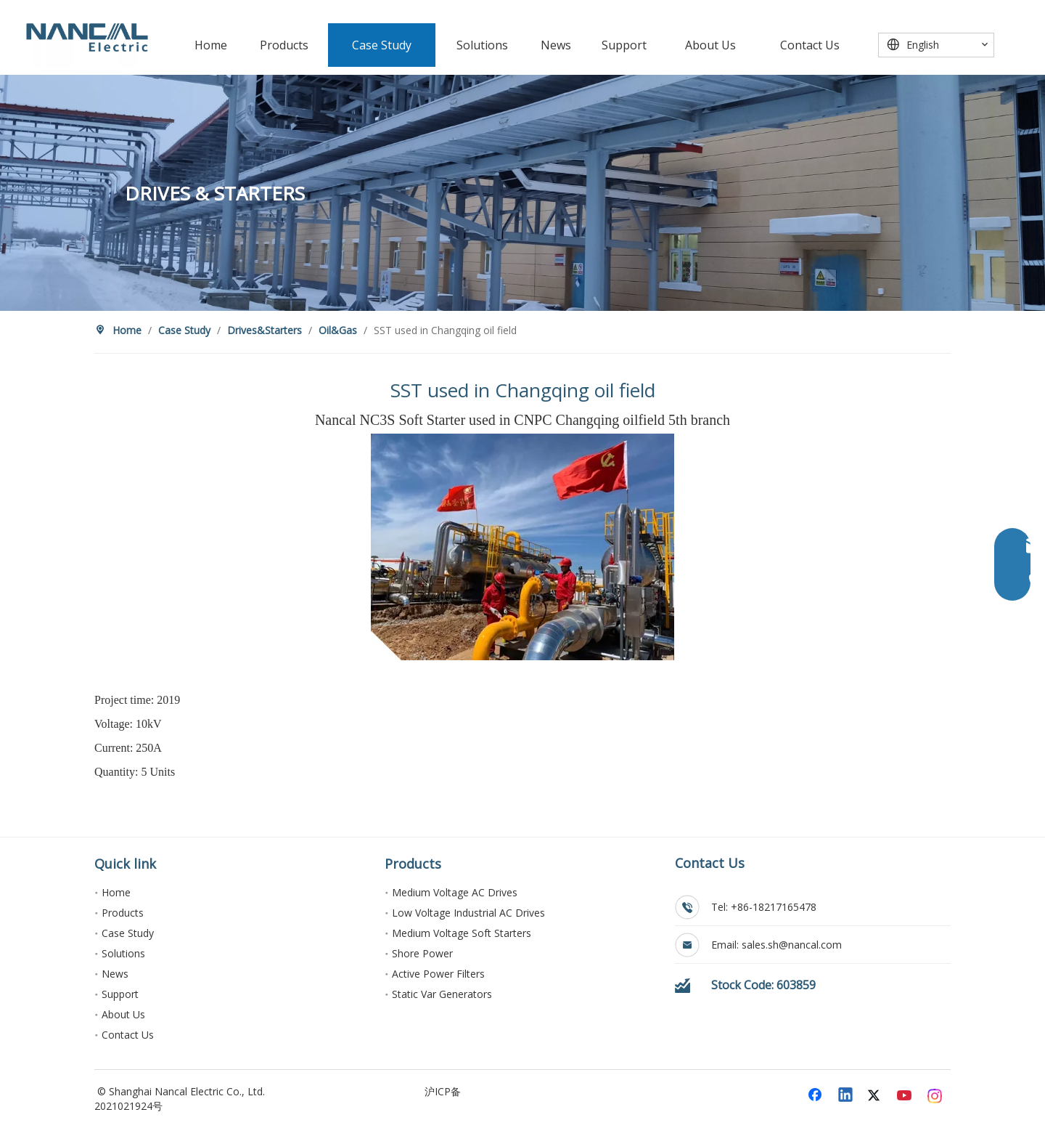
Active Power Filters (438, 974)
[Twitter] (876, 1096)
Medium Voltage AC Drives (454, 892)
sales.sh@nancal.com (792, 945)
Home (116, 892)
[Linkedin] (846, 1096)
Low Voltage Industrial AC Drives (468, 913)
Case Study (128, 933)
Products (123, 913)
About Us (123, 1014)
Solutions (123, 953)
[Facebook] (816, 1096)
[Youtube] (905, 1096)
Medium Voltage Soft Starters (461, 933)
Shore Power (422, 953)
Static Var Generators (442, 994)
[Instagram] (935, 1096)
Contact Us (128, 1035)
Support (120, 994)
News (115, 974)
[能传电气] (87, 37)
